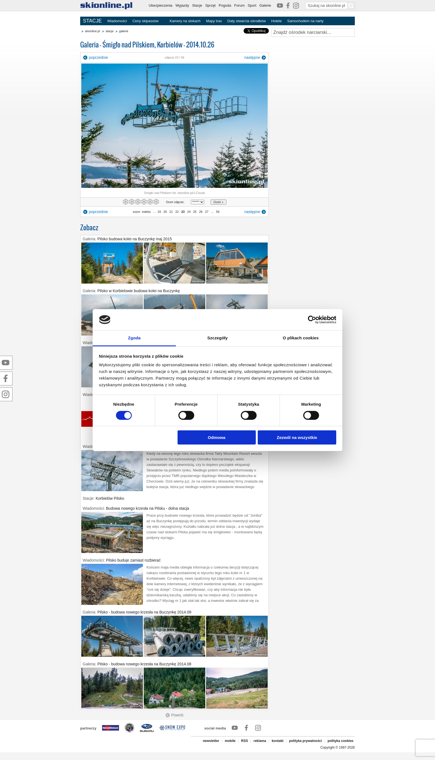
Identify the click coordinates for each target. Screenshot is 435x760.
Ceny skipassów (145, 21)
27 (206, 211)
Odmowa (216, 437)
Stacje (197, 5)
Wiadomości (117, 21)
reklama (260, 741)
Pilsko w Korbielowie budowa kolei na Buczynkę (138, 291)
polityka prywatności (305, 741)
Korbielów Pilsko (110, 498)
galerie (123, 31)
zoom (136, 211)
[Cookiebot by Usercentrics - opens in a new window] (312, 319)
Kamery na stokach (185, 21)
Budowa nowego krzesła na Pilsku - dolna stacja (147, 508)
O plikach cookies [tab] (300, 337)
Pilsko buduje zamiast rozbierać (133, 560)
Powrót (177, 715)
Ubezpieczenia (160, 5)
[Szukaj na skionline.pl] (351, 5)
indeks (146, 211)
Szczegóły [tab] (217, 337)
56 (217, 211)
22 (176, 211)
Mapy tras (214, 21)
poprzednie (98, 57)
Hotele (276, 21)
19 (159, 211)
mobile (230, 741)
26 (200, 211)
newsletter (211, 741)
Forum (239, 5)
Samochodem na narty (305, 21)
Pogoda (225, 5)
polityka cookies (340, 741)
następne (252, 57)
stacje (109, 31)
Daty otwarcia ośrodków (246, 21)
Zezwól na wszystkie (297, 437)
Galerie (265, 5)
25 (194, 211)
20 (165, 211)
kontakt (278, 741)
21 (170, 211)
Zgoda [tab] (134, 337)
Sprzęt (210, 5)
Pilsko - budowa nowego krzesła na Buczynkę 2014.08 (144, 664)
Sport (252, 5)
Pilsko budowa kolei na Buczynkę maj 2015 (134, 239)
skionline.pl (92, 31)
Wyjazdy (182, 5)
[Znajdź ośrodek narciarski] (313, 32)
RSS (244, 741)
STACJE (92, 21)
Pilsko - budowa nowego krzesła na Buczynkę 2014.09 (144, 612)
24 (188, 211)
